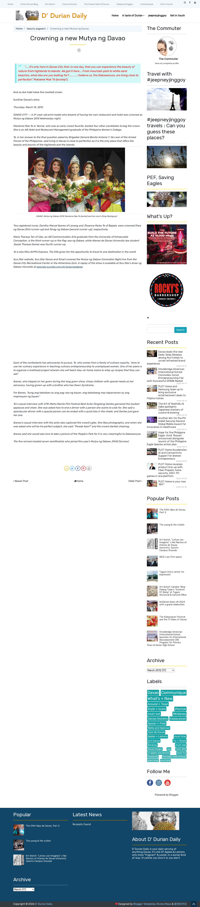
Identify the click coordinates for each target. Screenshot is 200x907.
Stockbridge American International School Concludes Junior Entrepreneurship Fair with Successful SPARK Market (165, 375)
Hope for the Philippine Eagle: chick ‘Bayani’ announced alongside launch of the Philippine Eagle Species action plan (166, 438)
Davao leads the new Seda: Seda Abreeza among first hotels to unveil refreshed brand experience (166, 357)
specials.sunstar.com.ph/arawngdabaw (59, 266)
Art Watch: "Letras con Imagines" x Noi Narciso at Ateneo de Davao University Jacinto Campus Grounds (173, 545)
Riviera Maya (164, 903)
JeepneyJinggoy (124, 4)
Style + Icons (157, 709)
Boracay (152, 744)
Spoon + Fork (157, 723)
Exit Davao (154, 740)
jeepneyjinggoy (157, 15)
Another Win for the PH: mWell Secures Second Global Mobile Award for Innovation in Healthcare (166, 423)
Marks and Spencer (159, 727)
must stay (180, 736)
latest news (153, 760)
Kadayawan (178, 718)
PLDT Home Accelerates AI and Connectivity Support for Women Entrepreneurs (172, 454)
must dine (181, 749)
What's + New (160, 698)
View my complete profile (167, 63)
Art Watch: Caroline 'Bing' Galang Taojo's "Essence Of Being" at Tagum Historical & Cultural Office (173, 591)
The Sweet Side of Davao (96, 4)
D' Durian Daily (43, 903)
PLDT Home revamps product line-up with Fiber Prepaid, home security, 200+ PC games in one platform (165, 470)
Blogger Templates (144, 903)
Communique (146, 4)
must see (180, 744)
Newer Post (21, 481)
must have (165, 760)
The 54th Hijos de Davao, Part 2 (43, 826)
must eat (154, 714)
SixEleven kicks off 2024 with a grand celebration (172, 603)
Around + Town (158, 704)
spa (169, 749)
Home (10, 4)
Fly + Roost (179, 740)
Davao (153, 692)
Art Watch (50, 4)
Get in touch (166, 4)
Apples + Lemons (158, 736)
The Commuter (168, 58)
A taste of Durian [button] (132, 15)
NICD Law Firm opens (170, 557)
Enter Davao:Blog (29, 4)
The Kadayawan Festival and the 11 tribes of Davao (173, 618)
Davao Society (69, 4)
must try (181, 753)
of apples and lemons (159, 753)
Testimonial (153, 757)
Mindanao (179, 714)
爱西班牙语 (180, 903)
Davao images (155, 749)
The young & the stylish (171, 524)
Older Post (134, 481)
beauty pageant (36, 28)
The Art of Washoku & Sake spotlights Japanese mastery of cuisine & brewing (171, 408)
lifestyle (180, 709)
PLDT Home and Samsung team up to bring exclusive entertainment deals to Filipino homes (166, 392)
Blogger (173, 794)
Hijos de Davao (156, 732)
